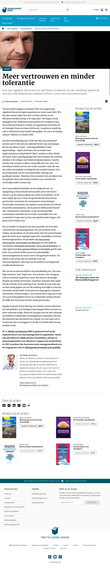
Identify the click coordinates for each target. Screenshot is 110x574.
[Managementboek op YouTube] (55, 556)
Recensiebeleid (10, 520)
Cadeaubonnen (38, 503)
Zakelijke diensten (39, 494)
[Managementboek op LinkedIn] (49, 556)
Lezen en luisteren (11, 511)
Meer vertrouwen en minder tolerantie (47, 28)
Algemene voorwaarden (40, 545)
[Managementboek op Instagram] (60, 556)
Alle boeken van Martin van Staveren (34, 385)
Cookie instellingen (89, 545)
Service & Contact (50, 548)
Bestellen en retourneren (14, 507)
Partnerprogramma (12, 525)
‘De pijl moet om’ (82, 310)
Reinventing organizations (87, 217)
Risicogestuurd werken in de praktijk (42, 347)
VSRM (23, 338)
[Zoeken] (46, 10)
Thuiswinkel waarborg (19, 545)
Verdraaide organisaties (86, 179)
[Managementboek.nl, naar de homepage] (11, 12)
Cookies (75, 545)
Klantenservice (11, 489)
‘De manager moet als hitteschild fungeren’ (87, 278)
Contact (7, 498)
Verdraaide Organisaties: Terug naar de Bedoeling (36, 246)
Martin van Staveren (11, 101)
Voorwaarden (9, 503)
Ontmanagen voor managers (83, 256)
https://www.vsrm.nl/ (28, 383)
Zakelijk (35, 489)
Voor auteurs (9, 516)
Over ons (7, 494)
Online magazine (12, 28)
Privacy (65, 545)
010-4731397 (103, 18)
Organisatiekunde (26, 28)
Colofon (55, 545)
